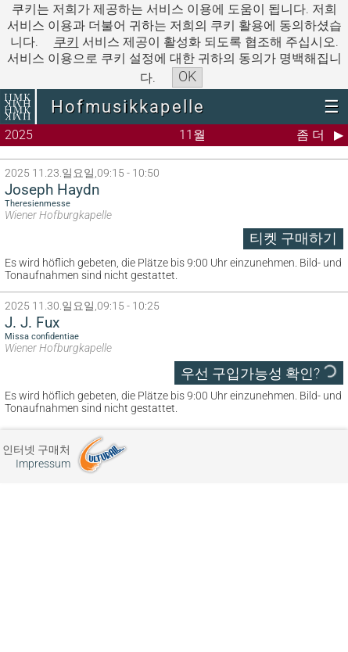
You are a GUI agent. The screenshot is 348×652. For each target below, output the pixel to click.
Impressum (43, 464)
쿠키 (66, 41)
